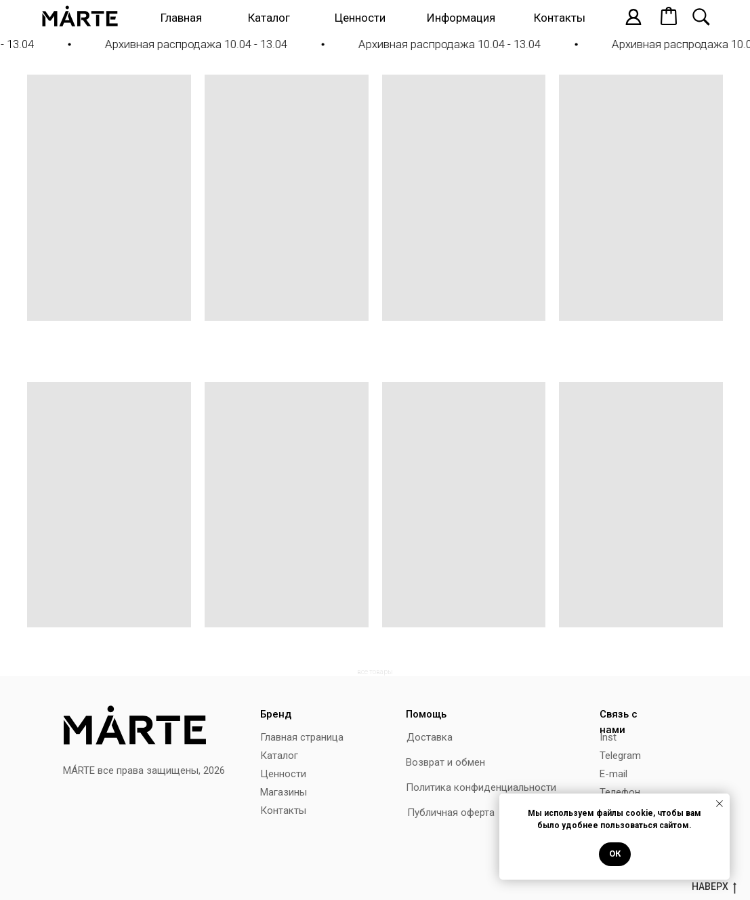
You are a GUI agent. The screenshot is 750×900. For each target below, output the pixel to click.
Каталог (269, 17)
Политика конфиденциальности (481, 787)
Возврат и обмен (445, 762)
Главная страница (301, 737)
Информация (461, 17)
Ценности (360, 17)
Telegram (620, 755)
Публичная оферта (451, 812)
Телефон (620, 792)
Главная (181, 17)
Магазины (283, 792)
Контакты (559, 17)
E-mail (613, 774)
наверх (714, 887)
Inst (608, 737)
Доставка (430, 737)
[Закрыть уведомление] (719, 803)
